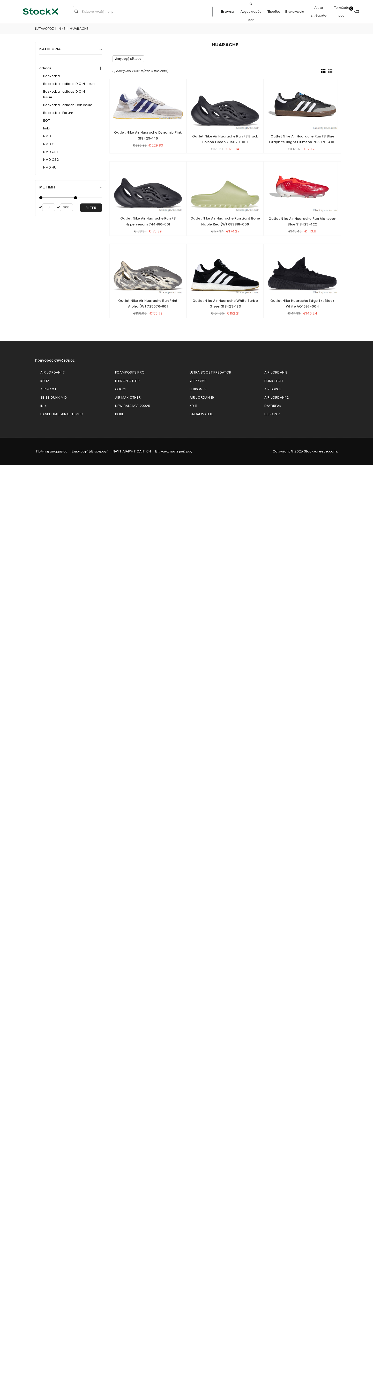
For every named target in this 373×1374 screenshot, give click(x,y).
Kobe (119, 414)
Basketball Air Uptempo (62, 414)
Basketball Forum (58, 112)
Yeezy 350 (198, 380)
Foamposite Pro (130, 372)
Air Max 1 (48, 389)
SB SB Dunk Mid (53, 397)
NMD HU (50, 167)
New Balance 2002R (132, 405)
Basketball (52, 76)
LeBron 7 (272, 414)
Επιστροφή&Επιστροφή (89, 451)
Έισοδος (274, 11)
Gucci (120, 389)
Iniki (46, 128)
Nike (62, 28)
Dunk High (273, 380)
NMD (47, 136)
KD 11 (193, 405)
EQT (46, 120)
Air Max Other (128, 397)
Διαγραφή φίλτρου (128, 58)
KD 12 (44, 380)
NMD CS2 (51, 159)
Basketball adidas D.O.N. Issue (64, 94)
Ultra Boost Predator (210, 372)
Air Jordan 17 (52, 372)
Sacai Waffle (201, 414)
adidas (45, 68)
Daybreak (273, 405)
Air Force (273, 389)
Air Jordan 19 (202, 397)
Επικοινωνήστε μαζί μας (173, 451)
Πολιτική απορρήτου (51, 451)
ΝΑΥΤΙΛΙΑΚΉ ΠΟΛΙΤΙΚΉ (132, 451)
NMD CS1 (50, 151)
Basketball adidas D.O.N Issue (69, 83)
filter (91, 207)
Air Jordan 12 (276, 397)
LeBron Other (127, 380)
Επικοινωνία (294, 11)
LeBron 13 (198, 389)
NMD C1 (49, 144)
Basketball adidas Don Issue (67, 105)
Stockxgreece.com (320, 451)
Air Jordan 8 (276, 372)
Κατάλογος (44, 28)
